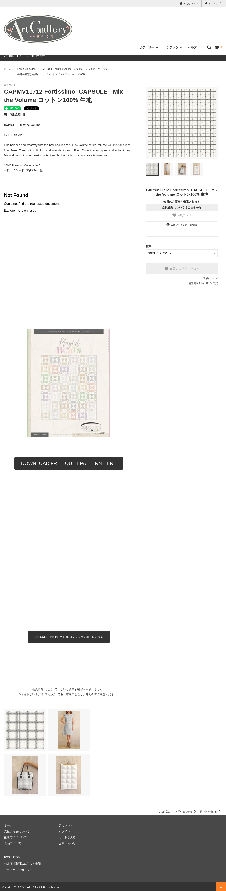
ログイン (214, 3)
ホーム (7, 69)
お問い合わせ (36, 55)
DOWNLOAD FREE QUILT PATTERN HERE (69, 463)
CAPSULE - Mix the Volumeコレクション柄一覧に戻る (68, 636)
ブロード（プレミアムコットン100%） (66, 74)
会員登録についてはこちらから (181, 207)
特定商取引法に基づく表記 (203, 283)
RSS (7, 857)
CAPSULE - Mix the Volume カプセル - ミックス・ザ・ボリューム (78, 69)
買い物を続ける (211, 811)
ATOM (16, 857)
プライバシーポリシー (18, 869)
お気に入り (181, 215)
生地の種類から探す (28, 74)
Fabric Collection (26, 69)
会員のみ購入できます (182, 268)
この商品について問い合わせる (177, 811)
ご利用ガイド (13, 55)
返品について (210, 278)
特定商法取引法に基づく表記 (22, 863)
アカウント (189, 3)
